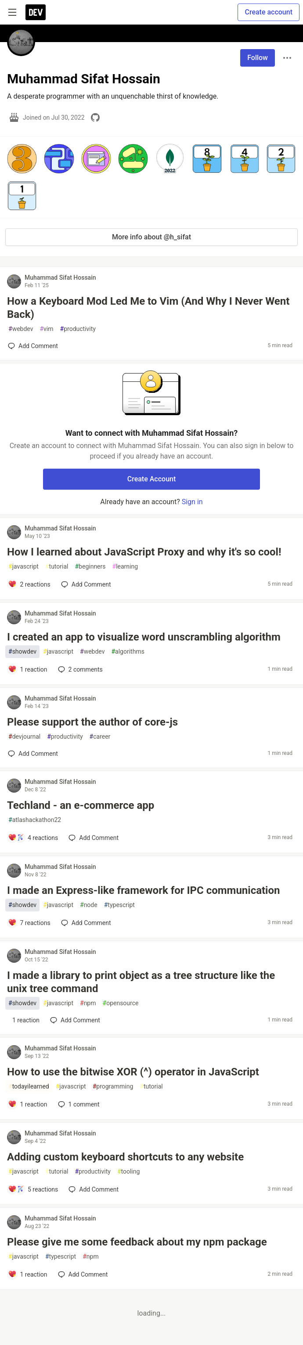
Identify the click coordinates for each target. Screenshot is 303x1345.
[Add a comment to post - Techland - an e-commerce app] (33, 838)
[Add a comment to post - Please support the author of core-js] (33, 754)
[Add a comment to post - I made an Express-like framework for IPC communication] (29, 923)
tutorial (57, 566)
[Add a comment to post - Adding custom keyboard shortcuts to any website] (33, 1189)
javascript (23, 566)
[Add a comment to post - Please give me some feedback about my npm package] (28, 1274)
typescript (119, 905)
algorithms (127, 651)
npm (88, 1003)
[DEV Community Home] (36, 12)
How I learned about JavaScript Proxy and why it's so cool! (144, 552)
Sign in (192, 502)
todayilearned (28, 1086)
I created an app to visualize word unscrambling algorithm (144, 637)
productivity (78, 329)
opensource (121, 1003)
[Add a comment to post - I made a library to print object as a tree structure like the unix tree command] (24, 1020)
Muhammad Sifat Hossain (60, 277)
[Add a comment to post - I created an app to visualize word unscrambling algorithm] (28, 669)
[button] (22, 159)
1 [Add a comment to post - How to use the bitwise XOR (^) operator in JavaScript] (78, 1104)
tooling (128, 1171)
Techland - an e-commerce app (80, 805)
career (100, 736)
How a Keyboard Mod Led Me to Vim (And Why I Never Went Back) (148, 307)
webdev (20, 329)
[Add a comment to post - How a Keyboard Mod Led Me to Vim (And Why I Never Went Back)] (33, 346)
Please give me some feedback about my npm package (137, 1242)
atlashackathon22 (34, 820)
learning (125, 566)
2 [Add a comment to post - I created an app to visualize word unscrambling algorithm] (79, 669)
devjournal (24, 736)
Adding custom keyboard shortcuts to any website (125, 1157)
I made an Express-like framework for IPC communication (143, 890)
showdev (22, 651)
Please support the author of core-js (92, 722)
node (88, 905)
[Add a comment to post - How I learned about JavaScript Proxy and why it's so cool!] (29, 584)
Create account (268, 12)
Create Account (151, 479)
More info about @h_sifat (151, 237)
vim (46, 329)
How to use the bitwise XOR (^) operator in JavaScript (133, 1072)
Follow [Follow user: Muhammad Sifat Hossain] (257, 57)
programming (113, 1086)
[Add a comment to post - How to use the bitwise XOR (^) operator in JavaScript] (28, 1104)
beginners (90, 566)
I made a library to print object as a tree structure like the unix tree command (141, 982)
